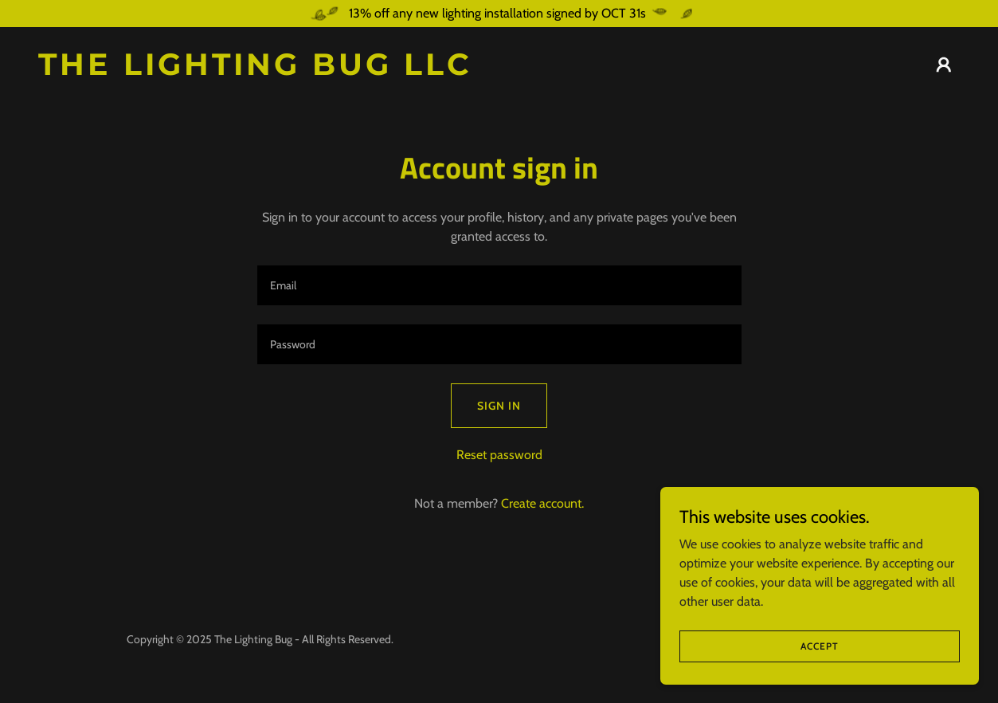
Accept (819, 646)
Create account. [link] (542, 503)
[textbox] (499, 285)
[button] (944, 65)
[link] (262, 70)
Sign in (499, 406)
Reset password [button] (499, 454)
